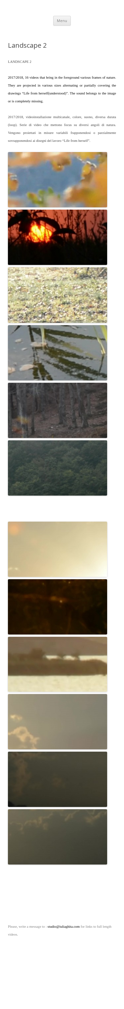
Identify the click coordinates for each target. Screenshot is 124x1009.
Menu (62, 20)
